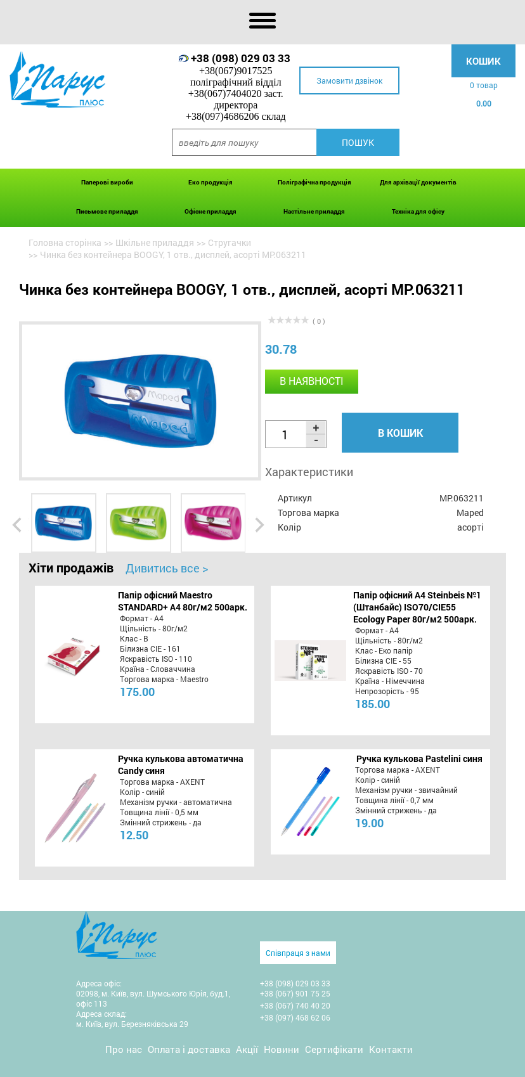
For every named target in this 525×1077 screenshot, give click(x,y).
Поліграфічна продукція (314, 182)
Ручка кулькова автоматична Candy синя (180, 764)
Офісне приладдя (211, 211)
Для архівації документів (418, 182)
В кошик (400, 432)
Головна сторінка (65, 242)
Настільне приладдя (314, 211)
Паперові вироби (107, 182)
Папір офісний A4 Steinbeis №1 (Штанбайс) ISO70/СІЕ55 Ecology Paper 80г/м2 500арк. (417, 607)
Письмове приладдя (107, 211)
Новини (281, 1049)
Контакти (391, 1049)
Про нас (123, 1049)
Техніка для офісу (418, 211)
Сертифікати (334, 1049)
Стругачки (229, 242)
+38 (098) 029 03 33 (240, 58)
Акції (247, 1049)
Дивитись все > (167, 568)
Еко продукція (210, 182)
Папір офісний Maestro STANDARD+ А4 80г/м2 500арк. (182, 601)
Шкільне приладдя (154, 242)
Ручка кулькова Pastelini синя (419, 758)
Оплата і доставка (189, 1049)
